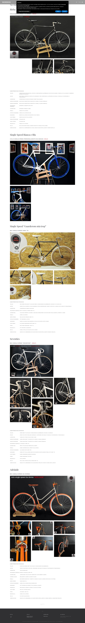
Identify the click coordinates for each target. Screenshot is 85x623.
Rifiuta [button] (58, 11)
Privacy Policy (30, 616)
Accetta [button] (64, 11)
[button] (81, 2)
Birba (12, 9)
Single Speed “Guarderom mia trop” (28, 226)
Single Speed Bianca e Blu (23, 134)
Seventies (15, 338)
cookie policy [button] (27, 5)
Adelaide (14, 469)
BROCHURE (46, 616)
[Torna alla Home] (6, 2)
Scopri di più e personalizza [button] (24, 11)
